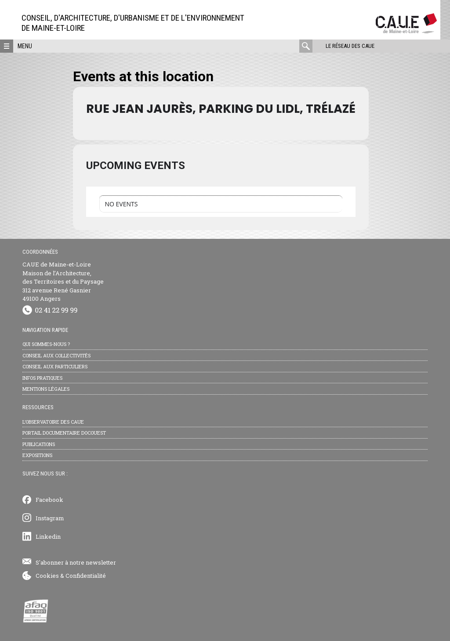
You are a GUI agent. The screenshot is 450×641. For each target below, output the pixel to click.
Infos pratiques (42, 378)
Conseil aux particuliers (54, 366)
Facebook (49, 500)
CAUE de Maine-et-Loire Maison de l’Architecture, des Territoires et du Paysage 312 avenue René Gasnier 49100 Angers (63, 281)
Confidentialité (85, 576)
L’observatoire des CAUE (53, 421)
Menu (25, 46)
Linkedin (48, 536)
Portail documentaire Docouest (64, 432)
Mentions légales (45, 388)
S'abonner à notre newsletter (76, 562)
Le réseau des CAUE (350, 46)
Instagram (50, 518)
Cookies (47, 576)
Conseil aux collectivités (56, 355)
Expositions (37, 455)
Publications (38, 444)
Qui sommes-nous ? (46, 344)
